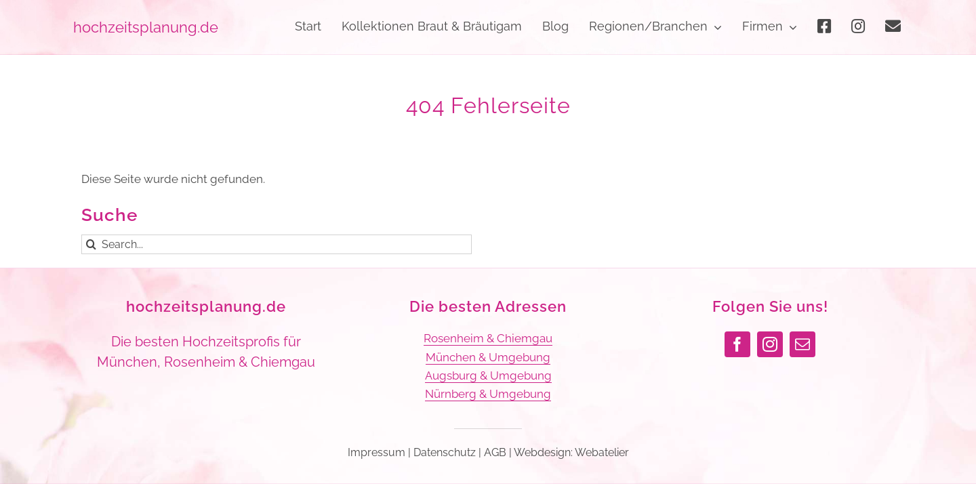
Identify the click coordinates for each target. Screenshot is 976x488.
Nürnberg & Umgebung (488, 394)
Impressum (376, 452)
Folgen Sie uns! (770, 306)
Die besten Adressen (488, 306)
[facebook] (737, 344)
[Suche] (91, 244)
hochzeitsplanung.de (206, 306)
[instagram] (770, 344)
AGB (495, 452)
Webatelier (602, 452)
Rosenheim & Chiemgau (488, 338)
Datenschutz (444, 452)
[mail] (802, 344)
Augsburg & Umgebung (488, 375)
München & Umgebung (488, 357)
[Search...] (276, 244)
